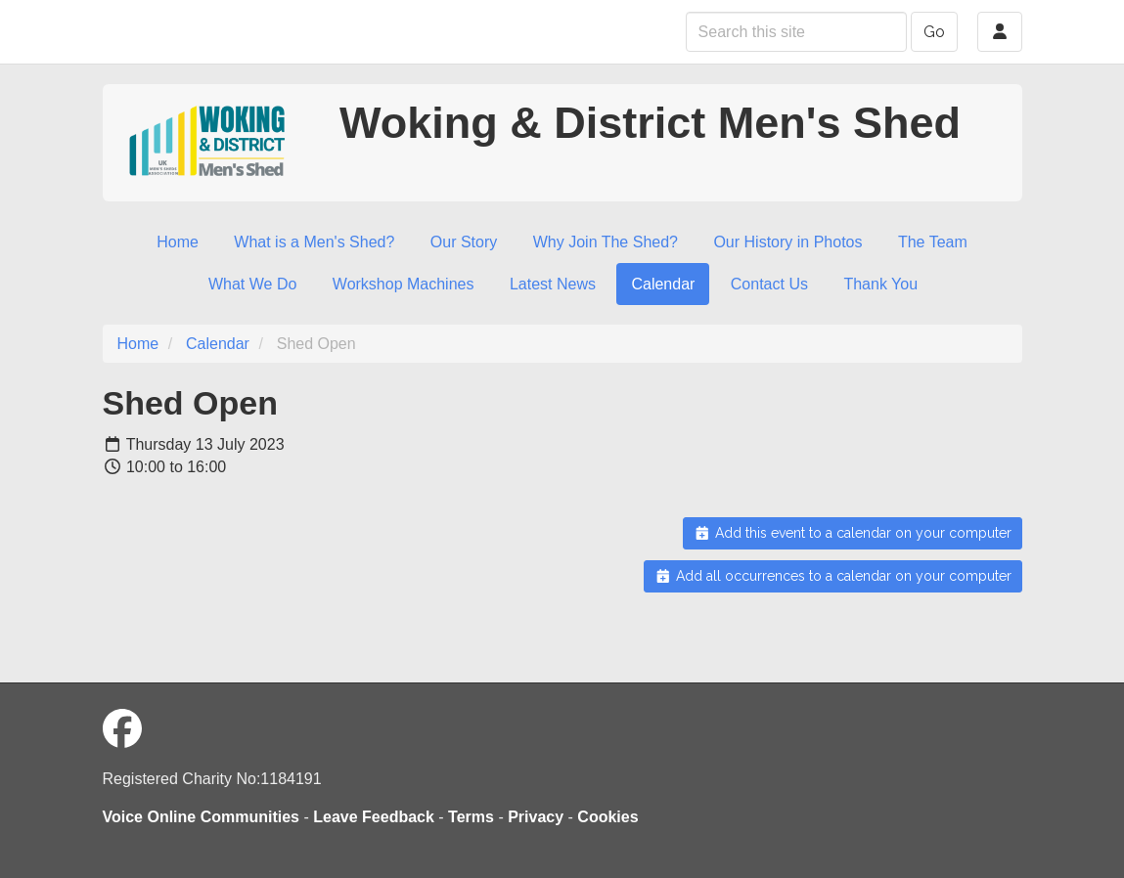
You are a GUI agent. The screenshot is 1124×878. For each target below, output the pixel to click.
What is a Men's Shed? (314, 242)
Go (934, 31)
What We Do (252, 284)
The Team (932, 242)
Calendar (663, 284)
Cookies (607, 817)
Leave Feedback (373, 817)
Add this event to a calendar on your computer (853, 533)
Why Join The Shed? (605, 242)
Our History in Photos (787, 242)
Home (178, 242)
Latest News (553, 284)
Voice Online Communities (201, 817)
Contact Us (769, 284)
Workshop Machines (403, 284)
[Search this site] (796, 32)
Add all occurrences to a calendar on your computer (833, 576)
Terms (471, 817)
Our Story (463, 242)
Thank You (880, 284)
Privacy (535, 817)
